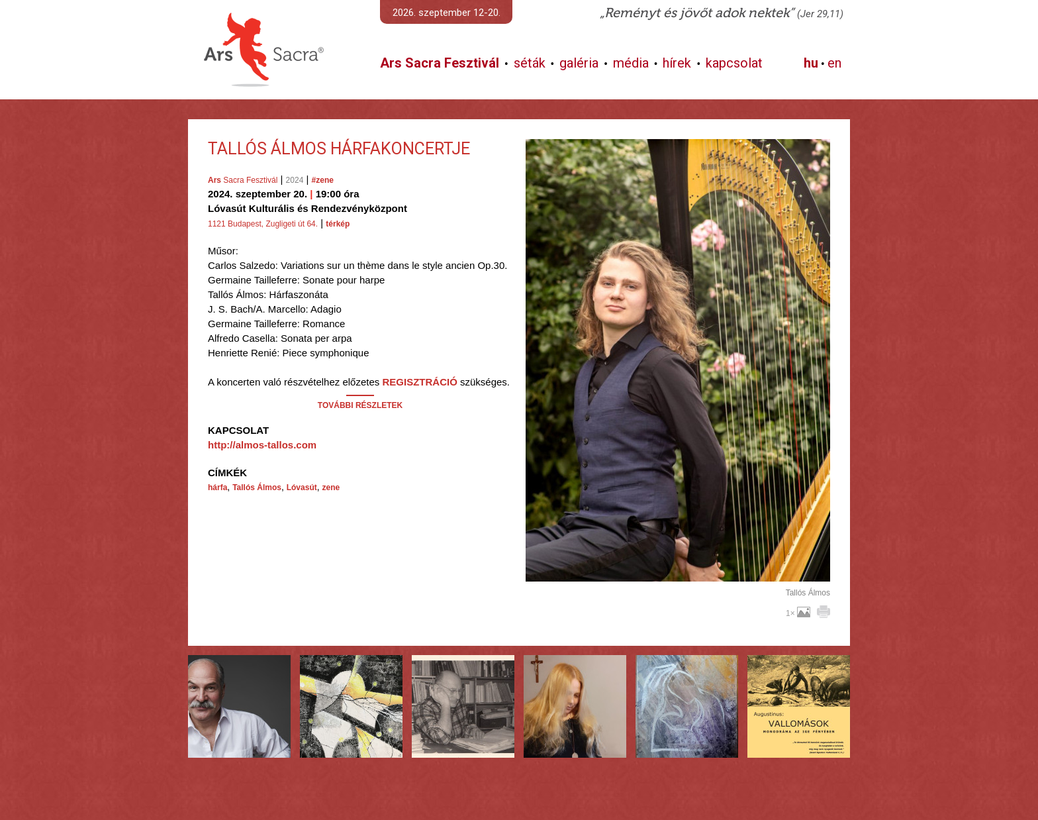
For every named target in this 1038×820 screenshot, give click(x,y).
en (834, 63)
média (631, 63)
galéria (578, 63)
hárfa (217, 487)
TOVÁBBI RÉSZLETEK (360, 405)
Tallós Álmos (256, 487)
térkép (338, 224)
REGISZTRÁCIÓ (419, 381)
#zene (323, 180)
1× (798, 613)
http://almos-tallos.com (262, 444)
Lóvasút (302, 487)
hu (811, 63)
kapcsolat (734, 63)
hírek (677, 63)
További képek (677, 566)
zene (331, 487)
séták (529, 63)
